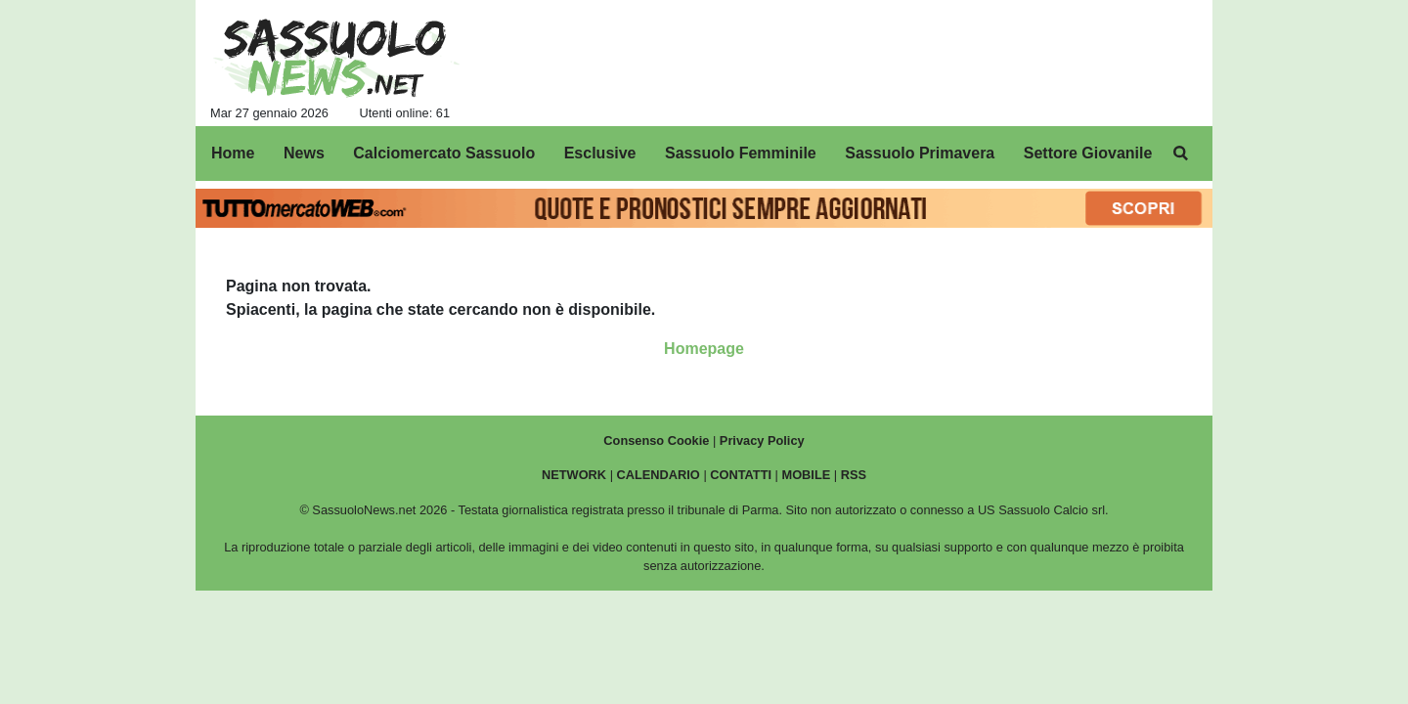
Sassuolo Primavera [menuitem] (919, 153)
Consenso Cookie (656, 440)
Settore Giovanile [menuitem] (1088, 153)
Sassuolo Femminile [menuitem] (740, 153)
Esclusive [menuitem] (600, 153)
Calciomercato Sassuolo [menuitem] (444, 153)
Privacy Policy (762, 440)
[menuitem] (1181, 153)
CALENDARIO (658, 474)
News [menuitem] (304, 153)
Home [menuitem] (232, 153)
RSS (853, 474)
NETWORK (574, 474)
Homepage (704, 348)
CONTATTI (740, 474)
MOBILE (806, 474)
